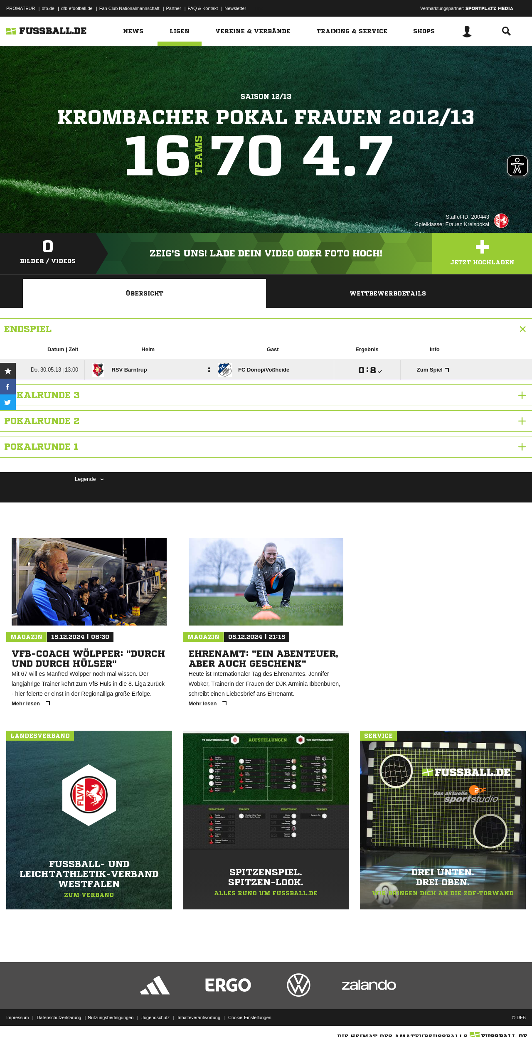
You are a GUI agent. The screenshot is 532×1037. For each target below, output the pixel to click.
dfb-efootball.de (77, 8)
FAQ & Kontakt (203, 8)
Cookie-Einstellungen (249, 1017)
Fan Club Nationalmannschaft (129, 8)
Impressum (17, 1017)
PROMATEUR (20, 8)
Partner (173, 8)
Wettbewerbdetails (388, 293)
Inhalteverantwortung (198, 1017)
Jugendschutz (155, 1017)
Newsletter (235, 8)
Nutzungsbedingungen (110, 1017)
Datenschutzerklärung (59, 1017)
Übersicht (144, 293)
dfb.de (48, 8)
